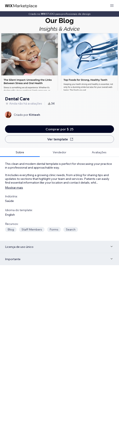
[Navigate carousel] (8, 54)
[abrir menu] (111, 6)
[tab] (20, 152)
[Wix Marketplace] (21, 5)
